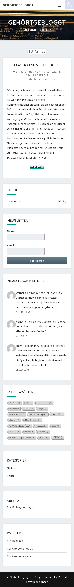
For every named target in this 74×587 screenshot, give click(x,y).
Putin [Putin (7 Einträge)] (55, 426)
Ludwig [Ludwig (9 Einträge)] (14, 420)
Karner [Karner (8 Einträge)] (14, 408)
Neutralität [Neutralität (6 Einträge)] (41, 426)
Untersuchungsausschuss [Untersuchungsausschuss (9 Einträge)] (22, 437)
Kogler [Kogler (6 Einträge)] (42, 409)
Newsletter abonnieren (39, 78)
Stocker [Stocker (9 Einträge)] (43, 432)
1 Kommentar (48, 71)
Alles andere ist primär (50, 345)
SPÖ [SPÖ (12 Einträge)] (29, 431)
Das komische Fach (37, 64)
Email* (26, 249)
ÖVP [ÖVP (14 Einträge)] (58, 437)
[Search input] (32, 201)
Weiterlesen (37, 166)
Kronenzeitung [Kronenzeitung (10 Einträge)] (38, 414)
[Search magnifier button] (64, 201)
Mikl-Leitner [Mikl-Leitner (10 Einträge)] (32, 420)
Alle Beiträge (15, 540)
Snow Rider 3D (24, 345)
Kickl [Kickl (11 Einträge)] (29, 408)
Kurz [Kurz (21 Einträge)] (57, 414)
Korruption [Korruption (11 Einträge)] (17, 414)
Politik (11, 475)
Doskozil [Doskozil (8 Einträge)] (15, 403)
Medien (11, 468)
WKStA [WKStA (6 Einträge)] (44, 438)
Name (26, 234)
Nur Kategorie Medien (20, 556)
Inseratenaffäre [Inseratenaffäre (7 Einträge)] (44, 403)
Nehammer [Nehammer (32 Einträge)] (20, 425)
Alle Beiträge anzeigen (20, 507)
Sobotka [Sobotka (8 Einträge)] (14, 432)
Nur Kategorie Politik (20, 548)
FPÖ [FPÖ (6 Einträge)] (28, 403)
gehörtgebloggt (18, 5)
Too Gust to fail (40, 293)
